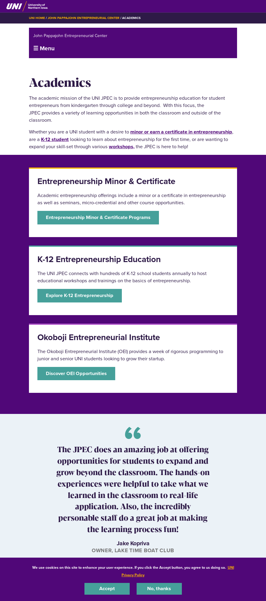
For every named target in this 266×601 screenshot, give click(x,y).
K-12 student (55, 139)
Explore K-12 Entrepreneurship (79, 295)
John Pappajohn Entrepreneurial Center (83, 18)
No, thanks (159, 588)
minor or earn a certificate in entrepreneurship (181, 132)
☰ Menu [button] (44, 48)
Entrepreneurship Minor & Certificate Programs (98, 217)
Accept (107, 588)
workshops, (122, 146)
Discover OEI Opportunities (76, 373)
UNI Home (37, 18)
